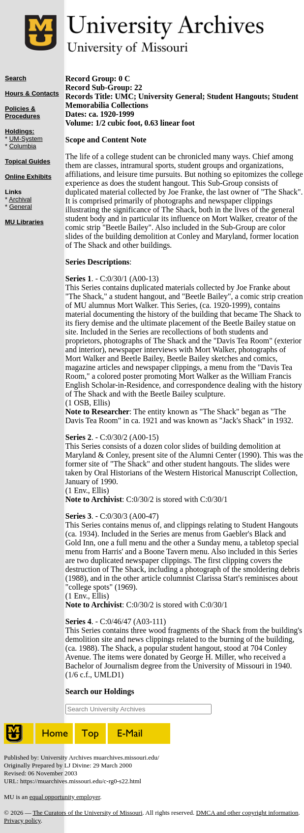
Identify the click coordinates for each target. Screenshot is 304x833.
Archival (20, 199)
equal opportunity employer (65, 796)
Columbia (22, 146)
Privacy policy (22, 820)
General (20, 206)
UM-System (26, 138)
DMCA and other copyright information (247, 812)
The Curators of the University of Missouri (87, 812)
